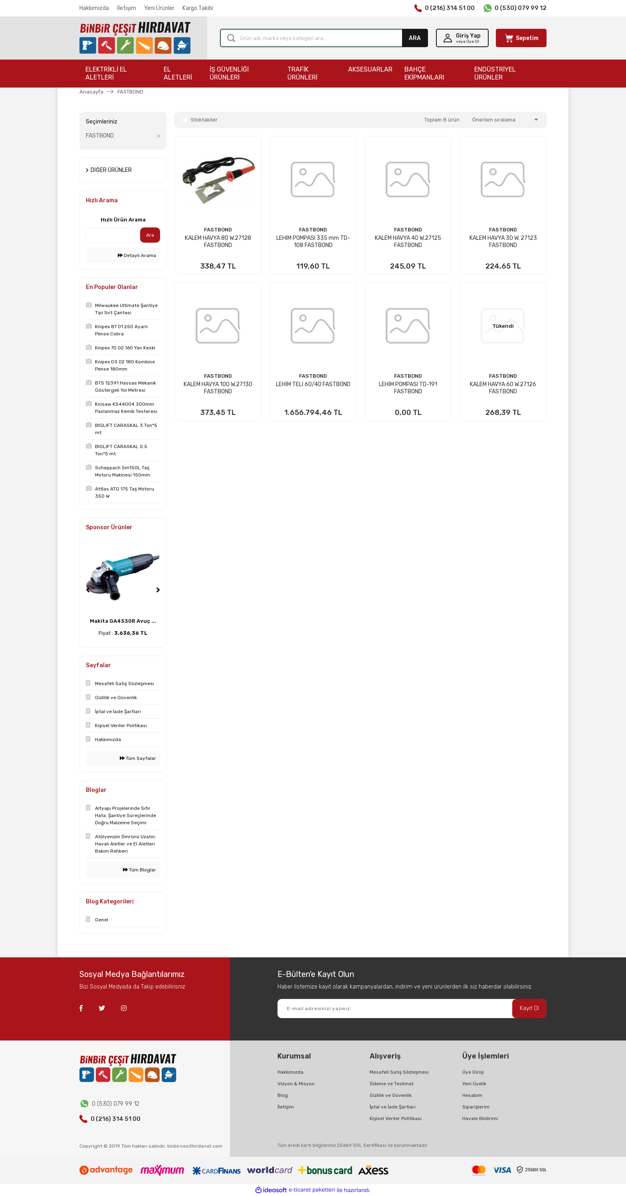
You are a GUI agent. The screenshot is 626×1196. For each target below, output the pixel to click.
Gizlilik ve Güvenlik (391, 1095)
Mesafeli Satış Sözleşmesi (399, 1072)
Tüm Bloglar (139, 870)
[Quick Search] (111, 235)
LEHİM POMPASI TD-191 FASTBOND (408, 388)
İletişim (126, 8)
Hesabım (472, 1095)
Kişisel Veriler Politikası (396, 1118)
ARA (415, 38)
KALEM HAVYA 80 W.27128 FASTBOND (218, 242)
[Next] (158, 590)
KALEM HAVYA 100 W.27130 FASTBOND (218, 388)
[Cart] (521, 38)
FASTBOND (130, 92)
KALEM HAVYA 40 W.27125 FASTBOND (408, 242)
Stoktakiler (204, 120)
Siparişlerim (475, 1107)
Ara (150, 235)
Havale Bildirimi (480, 1118)
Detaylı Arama (137, 255)
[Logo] (134, 38)
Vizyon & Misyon (296, 1083)
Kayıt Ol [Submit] (529, 1008)
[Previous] (88, 590)
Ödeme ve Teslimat (392, 1083)
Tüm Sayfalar (138, 758)
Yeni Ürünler (159, 8)
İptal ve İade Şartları (393, 1107)
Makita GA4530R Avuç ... (123, 621)
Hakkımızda (94, 8)
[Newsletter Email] (412, 1008)
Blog (282, 1095)
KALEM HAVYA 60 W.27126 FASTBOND (503, 388)
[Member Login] (462, 38)
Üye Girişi (473, 1072)
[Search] (324, 38)
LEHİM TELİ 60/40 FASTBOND (313, 384)
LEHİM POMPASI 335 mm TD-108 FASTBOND (313, 242)
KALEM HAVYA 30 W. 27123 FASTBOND (503, 242)
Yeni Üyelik (474, 1083)
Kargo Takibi (197, 8)
